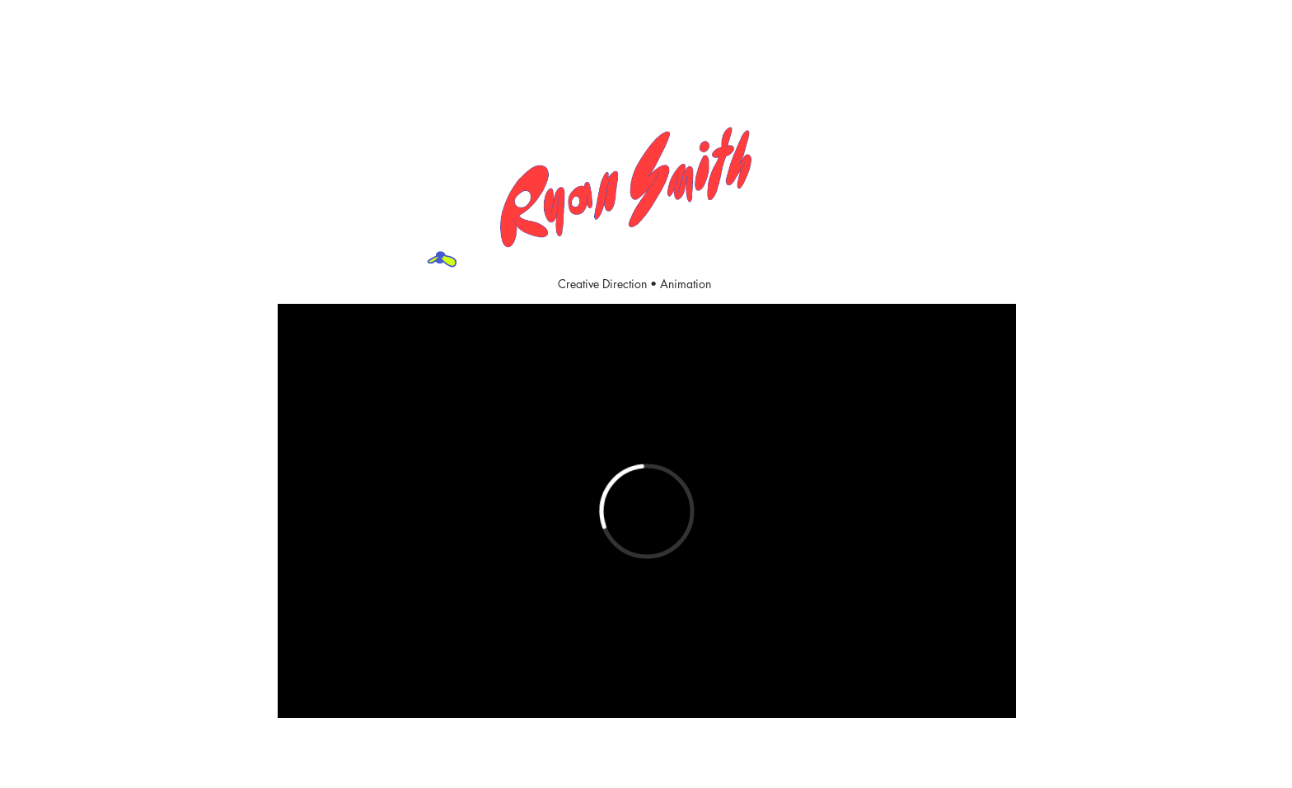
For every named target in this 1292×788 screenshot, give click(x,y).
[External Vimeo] (647, 511)
